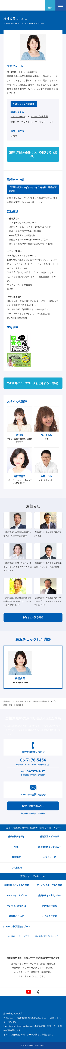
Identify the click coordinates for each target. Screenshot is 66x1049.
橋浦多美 (19, 705)
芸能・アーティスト (20, 122)
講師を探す (8, 705)
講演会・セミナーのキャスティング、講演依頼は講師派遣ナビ (28, 701)
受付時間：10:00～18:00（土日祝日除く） (33, 761)
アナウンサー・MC (44, 122)
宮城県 (14, 136)
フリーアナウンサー (20, 667)
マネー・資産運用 (39, 116)
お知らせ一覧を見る (33, 617)
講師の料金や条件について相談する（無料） (33, 154)
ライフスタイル (18, 116)
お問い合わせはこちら (33, 805)
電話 (50, 8)
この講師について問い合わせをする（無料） (33, 383)
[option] (20, 667)
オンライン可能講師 (24, 104)
